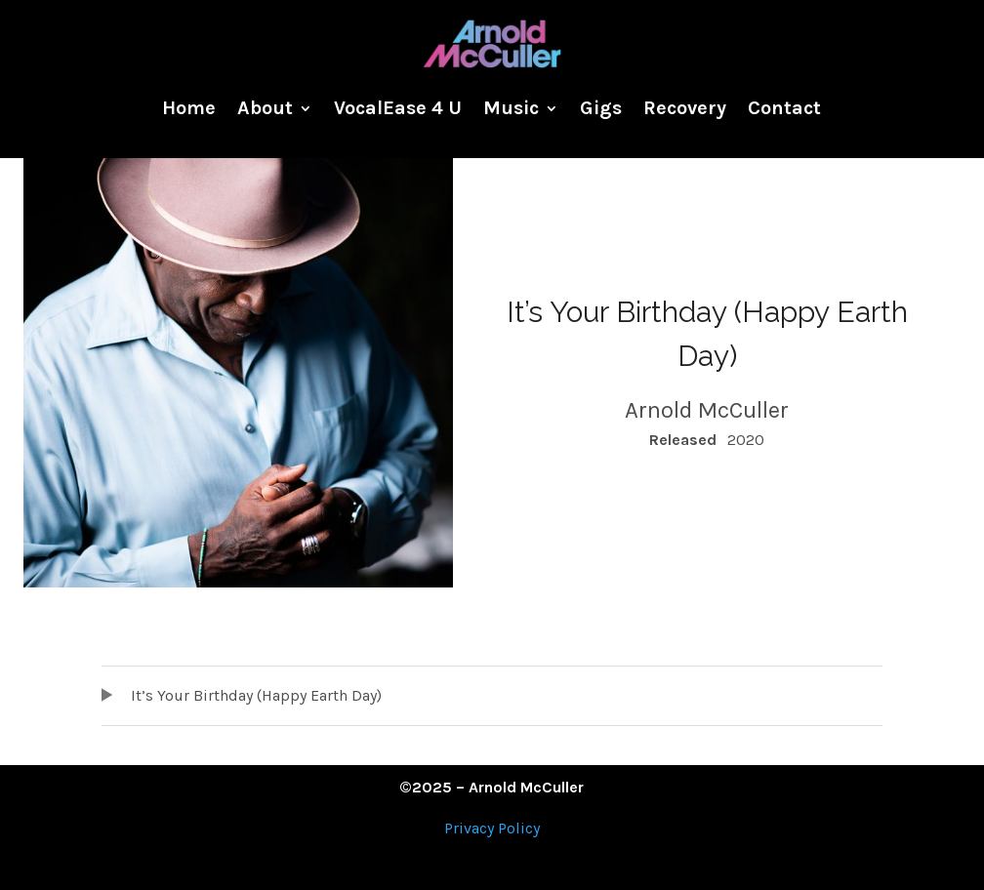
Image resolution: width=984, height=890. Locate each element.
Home (189, 108)
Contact (784, 108)
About (265, 108)
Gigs (601, 108)
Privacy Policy (492, 828)
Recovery (684, 108)
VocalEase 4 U (398, 108)
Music (511, 108)
